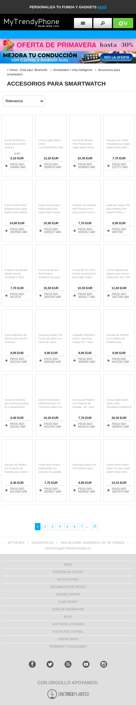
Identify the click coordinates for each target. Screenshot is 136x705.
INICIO (68, 564)
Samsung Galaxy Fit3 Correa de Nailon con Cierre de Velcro (50, 339)
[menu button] (83, 23)
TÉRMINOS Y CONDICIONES (68, 646)
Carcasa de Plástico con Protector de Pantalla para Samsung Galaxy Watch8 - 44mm (117, 342)
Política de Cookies (68, 631)
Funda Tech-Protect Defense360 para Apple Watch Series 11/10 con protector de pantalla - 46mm (51, 212)
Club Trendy (68, 601)
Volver (13, 70)
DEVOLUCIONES (68, 579)
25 (94, 526)
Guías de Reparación (68, 609)
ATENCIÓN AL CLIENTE (68, 572)
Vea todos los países (68, 624)
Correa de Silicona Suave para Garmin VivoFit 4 (15, 144)
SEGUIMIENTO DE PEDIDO (68, 586)
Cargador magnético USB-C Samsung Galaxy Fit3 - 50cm (84, 339)
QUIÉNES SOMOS (68, 594)
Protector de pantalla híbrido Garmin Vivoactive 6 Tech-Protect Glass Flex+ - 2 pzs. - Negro (16, 277)
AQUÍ (102, 7)
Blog (68, 616)
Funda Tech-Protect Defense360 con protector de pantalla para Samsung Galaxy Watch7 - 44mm (51, 471)
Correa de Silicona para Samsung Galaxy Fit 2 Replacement (16, 403)
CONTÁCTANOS (68, 639)
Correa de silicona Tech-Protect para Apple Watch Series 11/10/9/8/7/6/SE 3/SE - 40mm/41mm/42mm (85, 147)
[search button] (102, 23)
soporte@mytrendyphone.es (68, 548)
